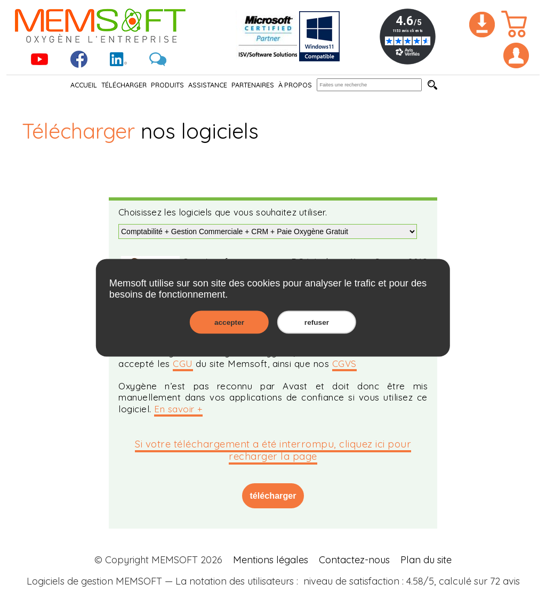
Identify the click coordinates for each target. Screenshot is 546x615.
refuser (316, 322)
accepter (229, 322)
